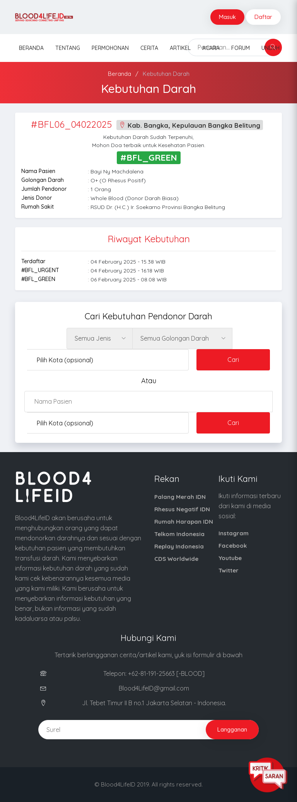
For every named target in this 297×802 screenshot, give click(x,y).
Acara (211, 48)
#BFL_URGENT (40, 270)
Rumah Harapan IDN (183, 521)
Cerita (149, 48)
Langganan (232, 729)
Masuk (227, 17)
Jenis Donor (36, 197)
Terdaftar (33, 261)
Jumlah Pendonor (44, 188)
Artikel (180, 48)
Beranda (31, 48)
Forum (240, 48)
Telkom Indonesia (179, 534)
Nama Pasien (38, 171)
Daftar (263, 17)
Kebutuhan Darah (166, 73)
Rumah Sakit (37, 206)
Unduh (270, 48)
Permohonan (110, 48)
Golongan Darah (42, 180)
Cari (233, 359)
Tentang (67, 48)
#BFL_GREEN (38, 279)
